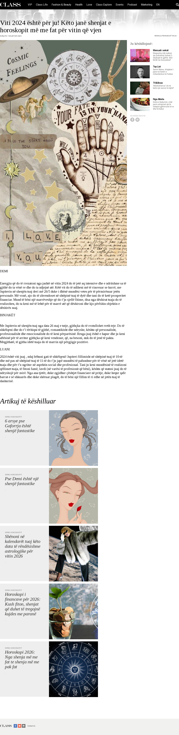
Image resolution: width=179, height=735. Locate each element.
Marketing (146, 4)
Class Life (42, 4)
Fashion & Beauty (61, 4)
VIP (30, 4)
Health (79, 4)
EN (157, 4)
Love (89, 4)
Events (120, 4)
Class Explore (104, 4)
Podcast (132, 4)
